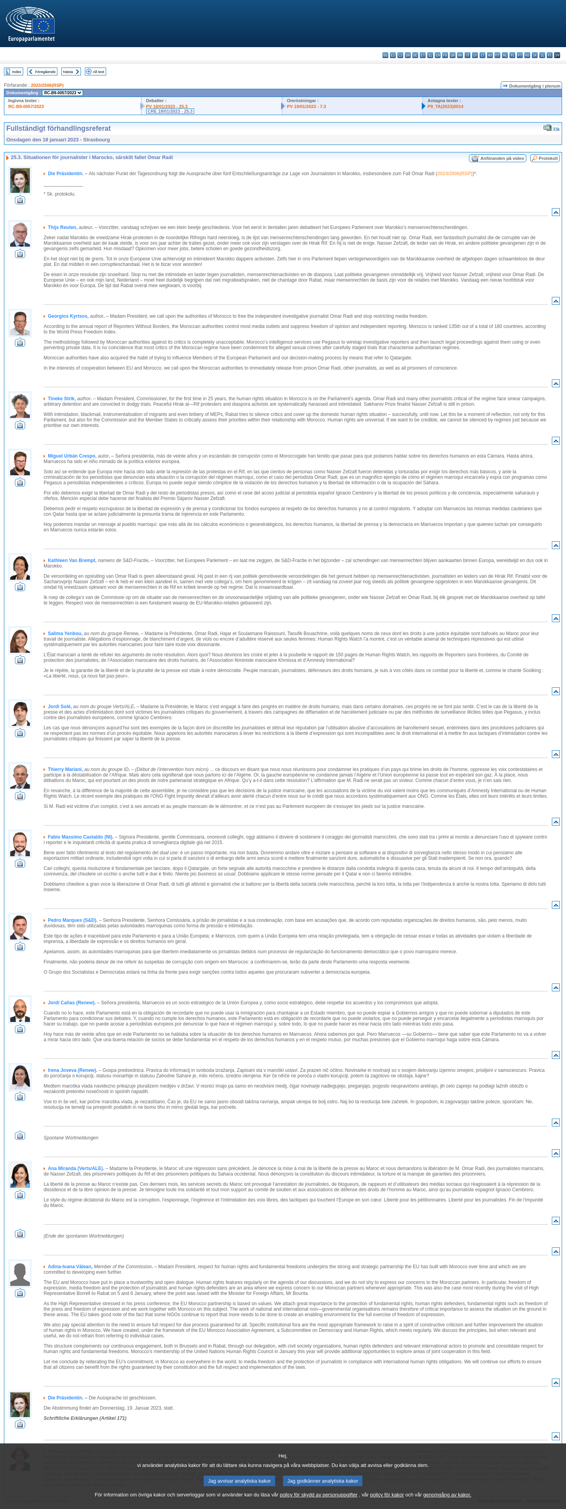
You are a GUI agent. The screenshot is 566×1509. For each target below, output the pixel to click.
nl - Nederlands (505, 55)
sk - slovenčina (535, 55)
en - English (438, 55)
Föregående (45, 72)
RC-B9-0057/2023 (26, 106)
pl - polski (512, 55)
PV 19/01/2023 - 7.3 (306, 106)
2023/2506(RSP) (47, 85)
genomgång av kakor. (447, 1501)
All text (98, 72)
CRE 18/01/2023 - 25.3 (170, 111)
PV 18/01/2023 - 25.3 (167, 106)
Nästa (68, 72)
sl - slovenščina (542, 55)
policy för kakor (387, 1501)
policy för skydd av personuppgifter (319, 1501)
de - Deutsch (415, 55)
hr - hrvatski (460, 55)
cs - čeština (400, 55)
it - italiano (467, 55)
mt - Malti (497, 55)
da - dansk (408, 55)
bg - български (385, 55)
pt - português (520, 55)
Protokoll (548, 158)
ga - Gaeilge (453, 55)
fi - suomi (550, 55)
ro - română (527, 55)
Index (16, 72)
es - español (393, 55)
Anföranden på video (502, 158)
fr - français (445, 55)
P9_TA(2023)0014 (445, 106)
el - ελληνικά (430, 55)
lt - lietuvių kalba (482, 55)
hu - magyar (490, 55)
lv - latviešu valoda (475, 55)
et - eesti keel (423, 55)
